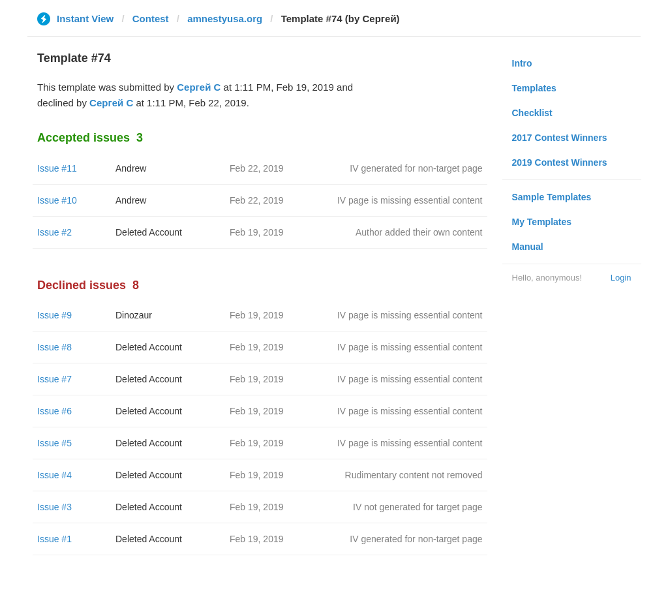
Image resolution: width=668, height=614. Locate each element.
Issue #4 (54, 475)
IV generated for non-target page (416, 168)
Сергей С (198, 87)
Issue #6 (54, 411)
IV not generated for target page (417, 507)
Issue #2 (54, 232)
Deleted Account (148, 232)
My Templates (542, 222)
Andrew (130, 168)
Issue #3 (54, 507)
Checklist (532, 113)
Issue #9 (54, 315)
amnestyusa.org (224, 18)
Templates (534, 88)
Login (621, 278)
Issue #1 (54, 539)
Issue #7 (54, 379)
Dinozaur (133, 315)
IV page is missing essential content (410, 200)
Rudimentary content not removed (414, 475)
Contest (150, 18)
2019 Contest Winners (559, 162)
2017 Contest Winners (559, 137)
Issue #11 (57, 168)
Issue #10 (57, 200)
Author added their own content (419, 232)
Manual (527, 246)
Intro (522, 63)
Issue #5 (54, 443)
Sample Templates (552, 197)
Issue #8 (54, 347)
